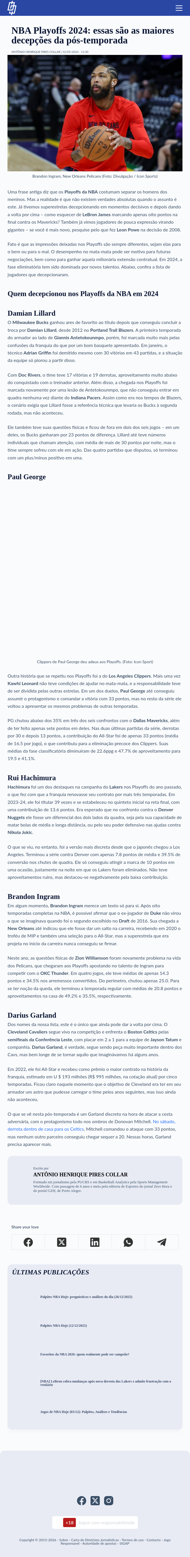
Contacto (154, 1540)
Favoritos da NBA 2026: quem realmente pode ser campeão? (84, 1354)
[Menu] (179, 8)
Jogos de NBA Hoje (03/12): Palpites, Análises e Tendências (83, 1412)
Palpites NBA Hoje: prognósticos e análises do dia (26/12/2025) (86, 1297)
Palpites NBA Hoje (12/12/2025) (63, 1326)
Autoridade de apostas (99, 1543)
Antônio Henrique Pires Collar (80, 1175)
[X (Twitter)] (61, 1242)
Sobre (63, 1540)
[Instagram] (108, 1500)
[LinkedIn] (95, 1242)
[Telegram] (162, 1242)
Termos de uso (133, 1540)
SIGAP (124, 1543)
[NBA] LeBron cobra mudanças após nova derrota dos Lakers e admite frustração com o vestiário (105, 1383)
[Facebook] (28, 1242)
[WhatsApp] (128, 1242)
